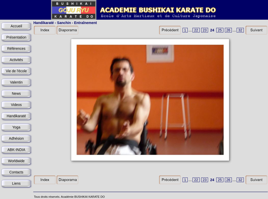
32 (240, 30)
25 (220, 30)
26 (228, 30)
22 (196, 30)
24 (212, 30)
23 (205, 30)
